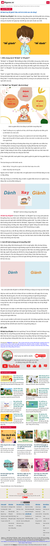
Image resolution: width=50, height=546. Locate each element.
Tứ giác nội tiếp (4, 521)
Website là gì (4, 518)
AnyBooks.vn (28, 516)
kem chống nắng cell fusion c (13, 347)
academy (42, 342)
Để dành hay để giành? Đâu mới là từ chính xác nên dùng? (27, 6)
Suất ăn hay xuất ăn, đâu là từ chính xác (18, 415)
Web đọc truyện (4, 516)
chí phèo (37, 344)
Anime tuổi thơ (38, 514)
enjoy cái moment (25, 345)
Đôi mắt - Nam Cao (21, 521)
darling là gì (23, 344)
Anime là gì (37, 507)
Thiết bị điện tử (4, 507)
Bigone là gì (3, 514)
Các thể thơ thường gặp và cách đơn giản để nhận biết (44, 390)
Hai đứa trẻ (19, 507)
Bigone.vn (3, 6)
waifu (9, 344)
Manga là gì (38, 509)
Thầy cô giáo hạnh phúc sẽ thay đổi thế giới (28, 342)
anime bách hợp (9, 345)
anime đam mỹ (17, 345)
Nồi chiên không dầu (29, 509)
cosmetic (32, 345)
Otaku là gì (37, 511)
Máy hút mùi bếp (29, 507)
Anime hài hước (39, 345)
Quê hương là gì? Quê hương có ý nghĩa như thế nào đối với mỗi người (24, 446)
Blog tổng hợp (9, 6)
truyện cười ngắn (15, 344)
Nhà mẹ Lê (19, 523)
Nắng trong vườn (20, 518)
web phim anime (30, 344)
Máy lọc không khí (29, 511)
